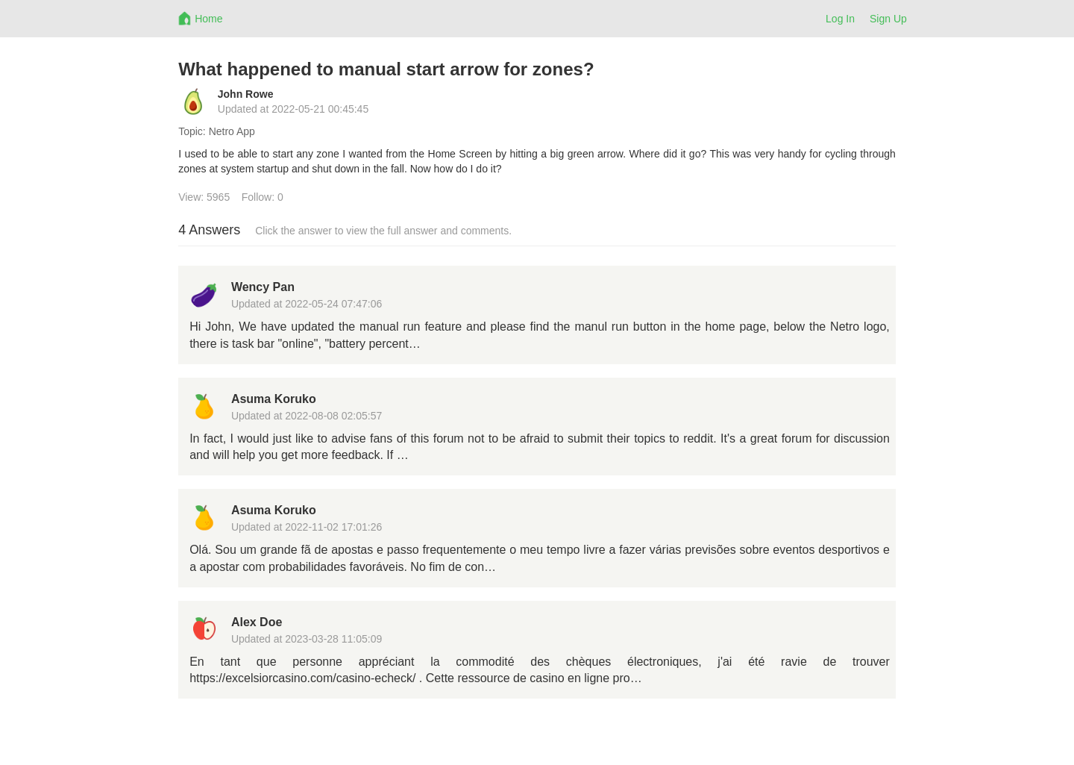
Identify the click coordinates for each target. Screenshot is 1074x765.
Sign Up (888, 19)
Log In (840, 19)
